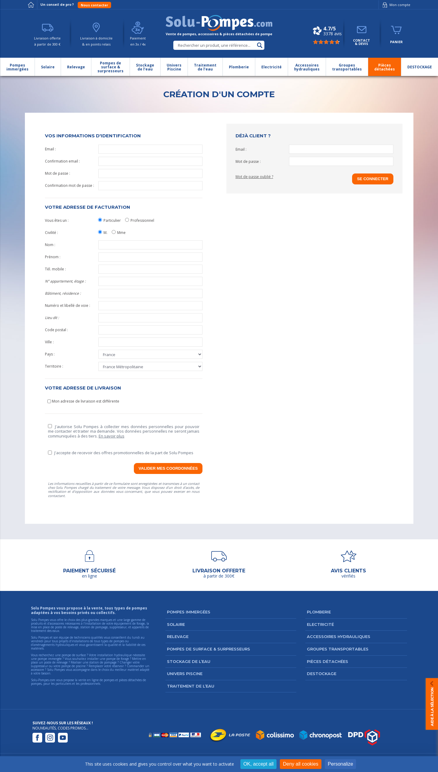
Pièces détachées (327, 661)
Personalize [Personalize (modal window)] (340, 764)
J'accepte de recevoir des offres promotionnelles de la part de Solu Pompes (120, 452)
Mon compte (395, 4)
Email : (124, 149)
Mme (119, 232)
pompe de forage (117, 659)
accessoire (37, 669)
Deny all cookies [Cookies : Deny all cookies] (300, 764)
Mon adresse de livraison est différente (83, 401)
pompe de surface (74, 655)
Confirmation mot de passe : (124, 185)
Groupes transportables (337, 649)
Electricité (320, 624)
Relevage (177, 636)
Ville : (124, 342)
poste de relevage (56, 662)
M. (102, 232)
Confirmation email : (124, 161)
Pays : (124, 354)
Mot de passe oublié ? (254, 176)
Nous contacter (94, 5)
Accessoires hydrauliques (338, 636)
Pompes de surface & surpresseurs (208, 649)
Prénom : (124, 257)
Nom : (124, 244)
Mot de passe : (124, 173)
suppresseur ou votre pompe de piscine (58, 666)
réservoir (118, 666)
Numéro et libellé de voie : (124, 305)
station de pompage (103, 662)
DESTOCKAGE (321, 673)
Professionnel (139, 220)
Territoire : (124, 366)
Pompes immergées (188, 611)
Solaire (176, 624)
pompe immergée (50, 659)
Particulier (109, 220)
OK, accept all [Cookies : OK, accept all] (258, 764)
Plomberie (319, 611)
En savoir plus (111, 436)
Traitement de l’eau (190, 686)
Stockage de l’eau (188, 661)
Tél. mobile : (124, 269)
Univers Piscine (184, 673)
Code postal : (124, 330)
